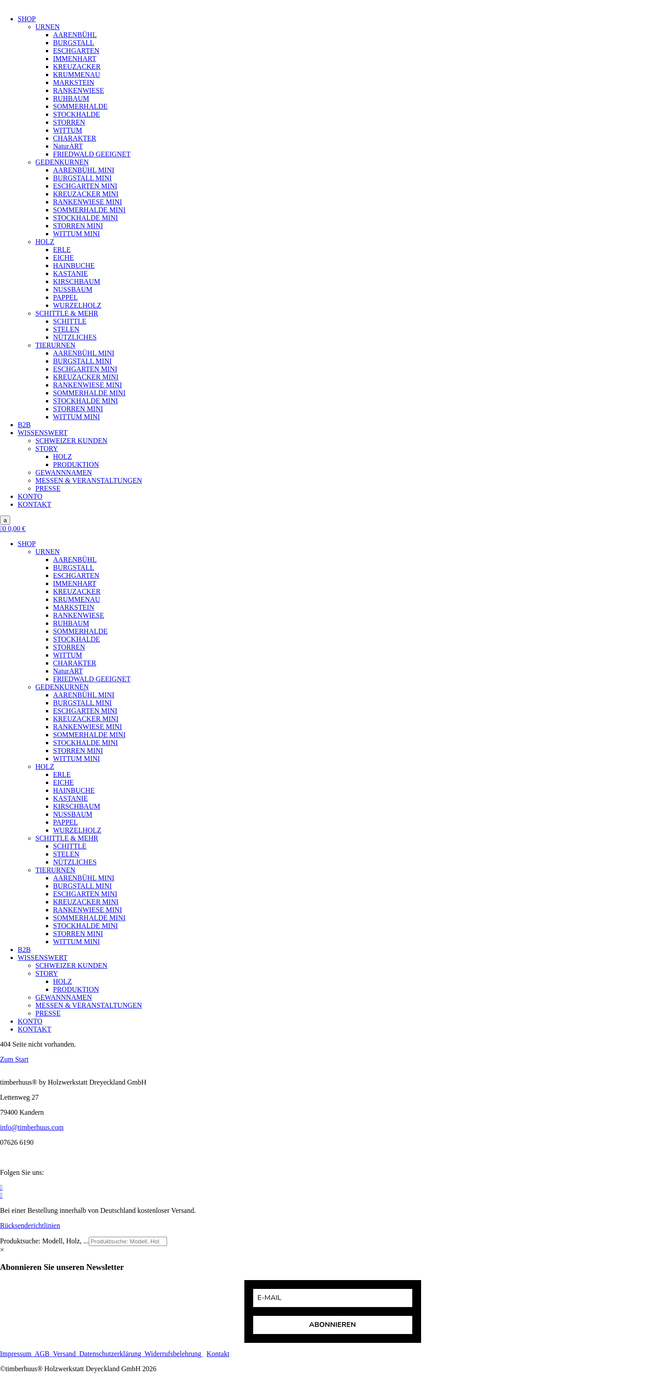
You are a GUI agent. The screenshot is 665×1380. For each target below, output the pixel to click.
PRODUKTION (76, 464)
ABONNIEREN (332, 1325)
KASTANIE (70, 273)
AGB (43, 1353)
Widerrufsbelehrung (173, 1353)
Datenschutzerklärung (111, 1353)
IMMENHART (74, 58)
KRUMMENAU (76, 74)
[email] (332, 1298)
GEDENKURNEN (62, 162)
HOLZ (44, 241)
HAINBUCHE (74, 265)
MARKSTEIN (73, 82)
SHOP (27, 19)
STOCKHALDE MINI (85, 218)
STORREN (69, 122)
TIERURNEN (55, 345)
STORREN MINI (78, 225)
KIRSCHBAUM (76, 281)
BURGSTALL (73, 42)
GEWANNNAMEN (63, 472)
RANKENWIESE (78, 90)
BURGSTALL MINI (82, 178)
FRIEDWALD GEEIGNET (92, 154)
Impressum (17, 1353)
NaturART (68, 146)
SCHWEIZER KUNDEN (71, 440)
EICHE (63, 257)
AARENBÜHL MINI (83, 170)
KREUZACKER (77, 66)
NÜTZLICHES (75, 337)
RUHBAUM (71, 98)
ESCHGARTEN (76, 50)
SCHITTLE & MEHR (66, 313)
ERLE (62, 249)
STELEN (66, 329)
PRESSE (48, 488)
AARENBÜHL (75, 34)
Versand (66, 1353)
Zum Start (14, 1059)
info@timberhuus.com (32, 1127)
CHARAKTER (74, 138)
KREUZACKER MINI (85, 194)
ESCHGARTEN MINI (85, 186)
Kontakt (218, 1353)
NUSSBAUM (72, 289)
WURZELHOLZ (77, 305)
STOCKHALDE (76, 114)
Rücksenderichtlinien (30, 1225)
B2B (24, 424)
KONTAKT (34, 504)
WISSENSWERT (43, 432)
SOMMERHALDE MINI (89, 210)
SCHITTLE (70, 321)
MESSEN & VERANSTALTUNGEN (88, 480)
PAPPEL (65, 297)
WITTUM (67, 130)
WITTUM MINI (76, 233)
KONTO (30, 496)
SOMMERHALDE (80, 106)
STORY (46, 448)
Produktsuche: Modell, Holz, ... (44, 1241)
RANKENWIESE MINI (87, 202)
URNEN (47, 27)
